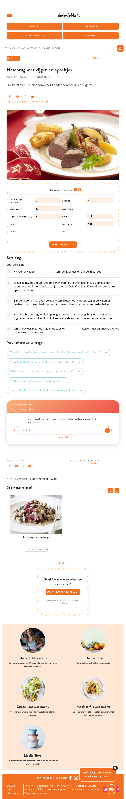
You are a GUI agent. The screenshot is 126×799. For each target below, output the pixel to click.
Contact (29, 789)
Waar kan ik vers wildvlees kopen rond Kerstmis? (37, 381)
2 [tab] (63, 563)
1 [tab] (60, 563)
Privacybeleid (63, 603)
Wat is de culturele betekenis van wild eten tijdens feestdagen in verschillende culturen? (58, 352)
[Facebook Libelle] (70, 778)
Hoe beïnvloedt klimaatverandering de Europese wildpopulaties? (46, 390)
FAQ (40, 789)
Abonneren (78, 789)
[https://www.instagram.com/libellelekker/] (76, 778)
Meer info (63, 437)
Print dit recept (41, 102)
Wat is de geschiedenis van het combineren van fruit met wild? (45, 362)
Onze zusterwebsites (36, 793)
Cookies (67, 786)
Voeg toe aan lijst (63, 244)
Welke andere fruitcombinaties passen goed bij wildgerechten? (45, 371)
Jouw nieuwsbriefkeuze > (63, 591)
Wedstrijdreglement (58, 789)
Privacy (29, 786)
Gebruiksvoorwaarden (48, 786)
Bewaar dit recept (18, 102)
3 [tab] (66, 563)
